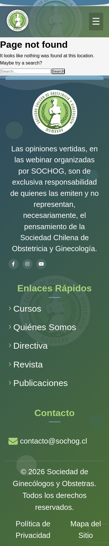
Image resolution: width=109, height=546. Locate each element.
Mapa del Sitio (85, 530)
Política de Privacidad (33, 530)
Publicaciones (38, 383)
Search (58, 71)
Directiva (28, 345)
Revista (25, 364)
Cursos (24, 308)
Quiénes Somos (42, 327)
